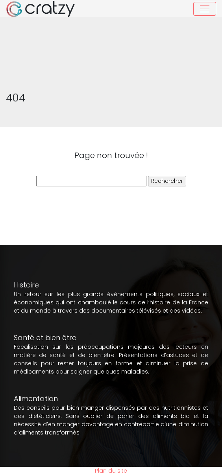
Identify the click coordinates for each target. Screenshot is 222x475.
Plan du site (111, 471)
